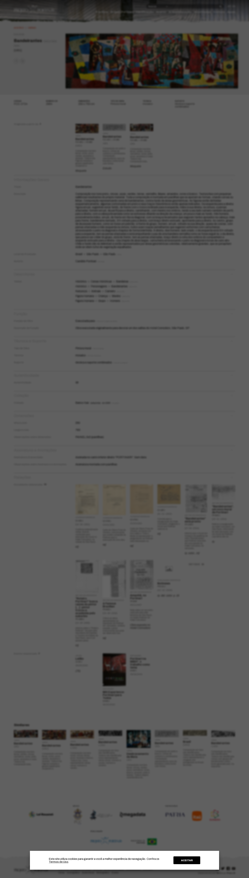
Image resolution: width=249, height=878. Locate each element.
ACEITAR (187, 860)
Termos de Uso (58, 861)
